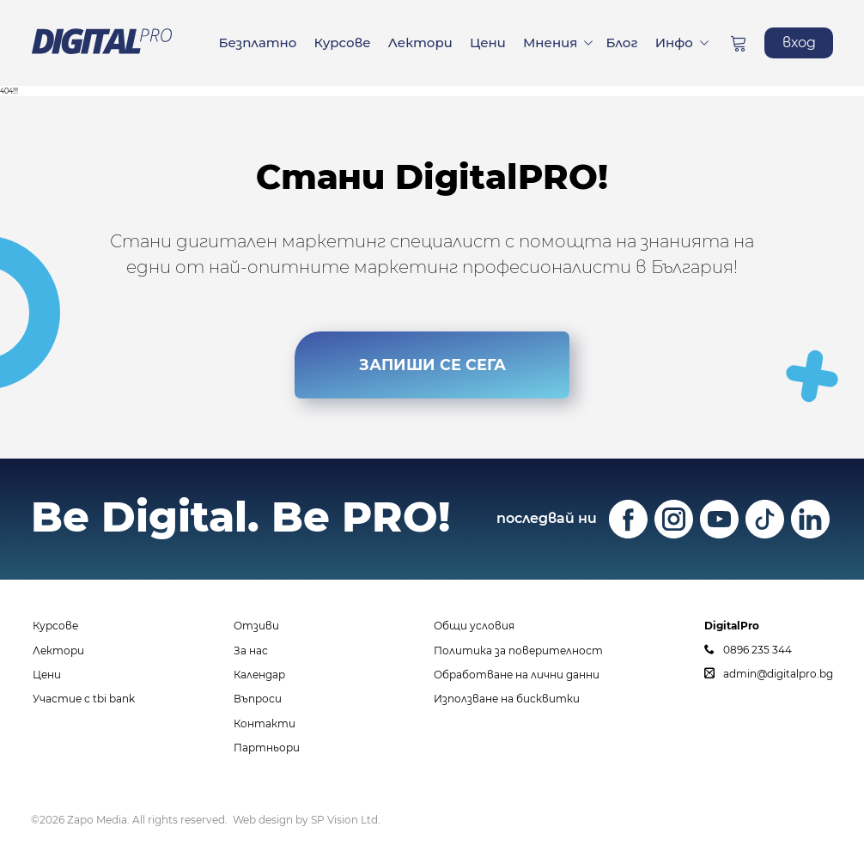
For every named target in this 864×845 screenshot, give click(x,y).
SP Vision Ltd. (345, 819)
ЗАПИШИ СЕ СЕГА (432, 365)
